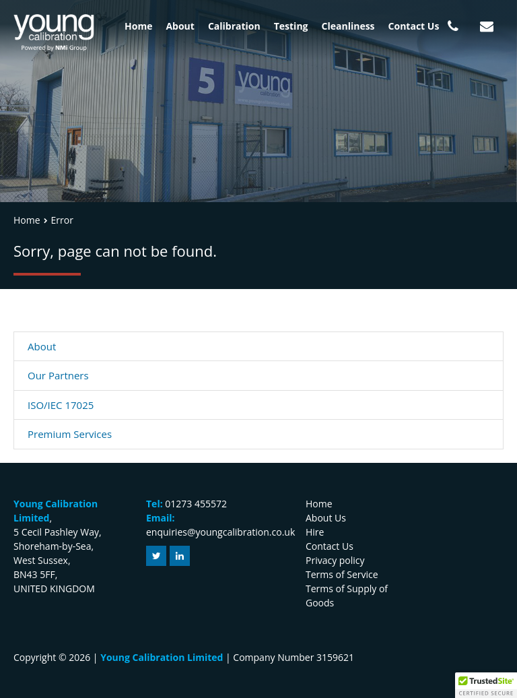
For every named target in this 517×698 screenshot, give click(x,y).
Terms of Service (342, 574)
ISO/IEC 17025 (61, 405)
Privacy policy (335, 560)
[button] (486, 685)
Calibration (234, 26)
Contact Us (414, 26)
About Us (326, 517)
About (180, 26)
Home (138, 26)
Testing (291, 26)
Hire (315, 532)
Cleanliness (348, 26)
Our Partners (58, 375)
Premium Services (70, 434)
